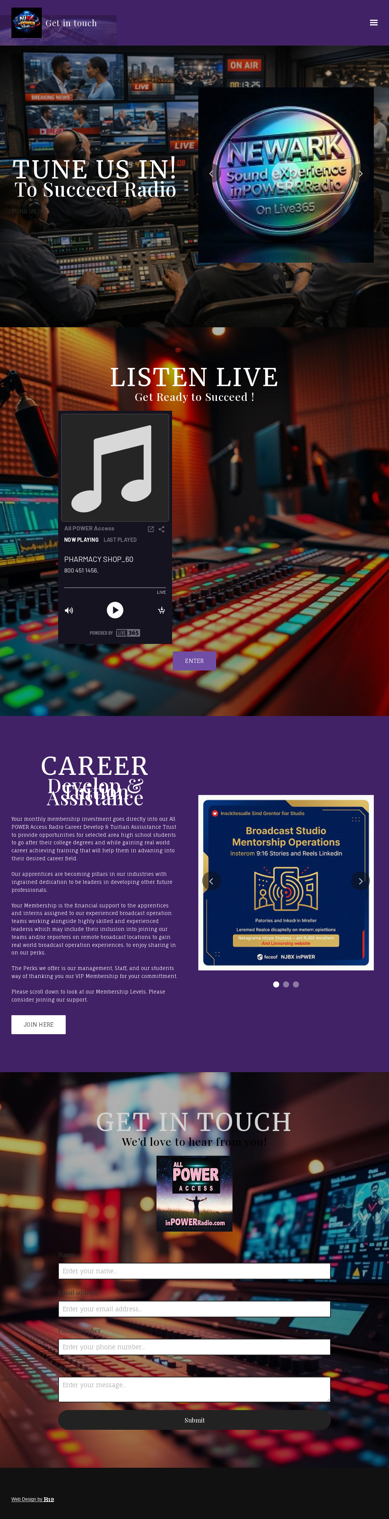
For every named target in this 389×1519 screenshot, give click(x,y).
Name (66, 1254)
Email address (78, 1292)
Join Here (39, 1024)
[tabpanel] (286, 175)
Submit (195, 1420)
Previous (211, 173)
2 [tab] (286, 277)
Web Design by (32, 1499)
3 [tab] (296, 277)
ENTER (194, 661)
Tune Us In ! (29, 211)
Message (71, 1368)
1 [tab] (276, 277)
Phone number (79, 1330)
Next (360, 173)
